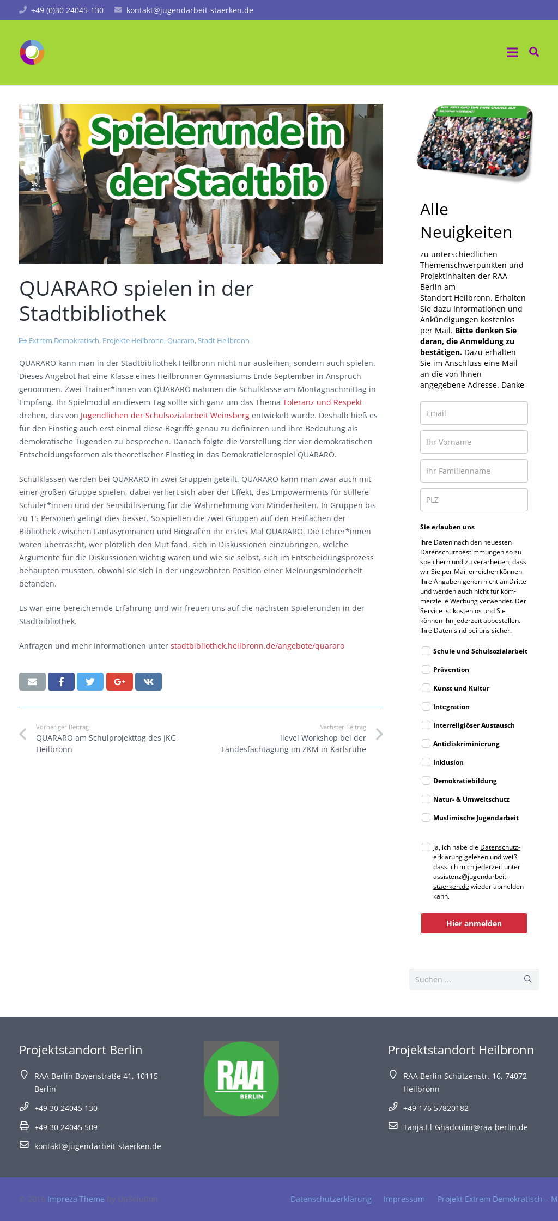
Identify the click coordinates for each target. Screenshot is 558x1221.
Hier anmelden (474, 923)
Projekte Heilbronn (133, 340)
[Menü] (512, 52)
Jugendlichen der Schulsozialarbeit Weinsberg (164, 415)
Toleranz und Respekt (322, 402)
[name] (474, 442)
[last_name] (474, 471)
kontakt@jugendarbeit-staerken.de (189, 10)
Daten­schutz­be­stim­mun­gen (462, 552)
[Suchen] (528, 979)
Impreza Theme (76, 1199)
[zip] (474, 499)
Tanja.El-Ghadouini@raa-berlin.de (465, 1127)
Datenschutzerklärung (331, 1199)
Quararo (181, 340)
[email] (474, 413)
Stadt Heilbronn (224, 340)
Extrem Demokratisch (64, 340)
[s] (474, 979)
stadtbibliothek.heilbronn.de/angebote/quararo (257, 645)
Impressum (404, 1199)
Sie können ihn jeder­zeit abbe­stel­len (469, 615)
